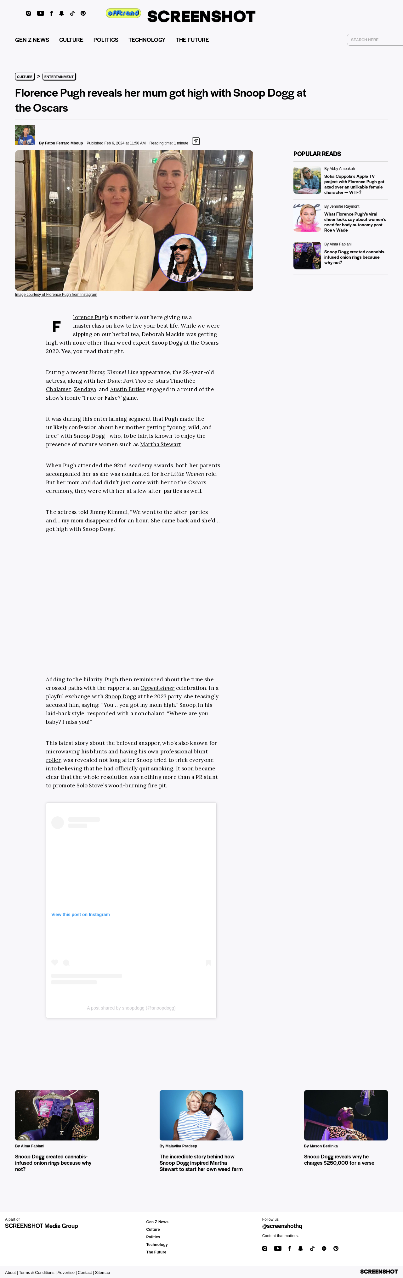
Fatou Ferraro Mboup (64, 143)
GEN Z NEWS (32, 39)
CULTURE (71, 39)
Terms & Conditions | (38, 1272)
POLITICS (106, 39)
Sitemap (102, 1272)
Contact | (86, 1272)
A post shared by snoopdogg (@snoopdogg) (131, 1008)
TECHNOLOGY (147, 39)
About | (11, 1272)
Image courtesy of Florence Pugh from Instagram (56, 294)
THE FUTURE (192, 39)
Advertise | (67, 1272)
